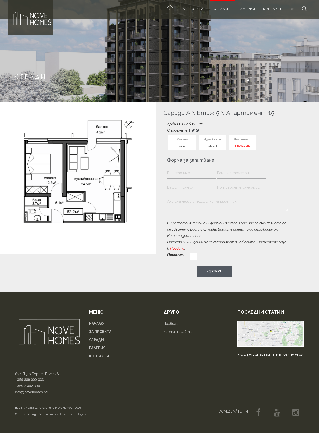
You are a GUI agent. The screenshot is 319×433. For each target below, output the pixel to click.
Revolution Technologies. (70, 414)
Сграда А (176, 112)
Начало (270, 80)
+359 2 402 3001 (28, 386)
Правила (177, 248)
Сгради (222, 9)
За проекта (193, 9)
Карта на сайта (177, 332)
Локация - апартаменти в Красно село (270, 355)
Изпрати (214, 271)
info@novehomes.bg (31, 392)
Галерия (246, 9)
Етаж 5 (208, 112)
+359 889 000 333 (29, 380)
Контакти (273, 9)
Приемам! (175, 255)
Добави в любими (185, 124)
